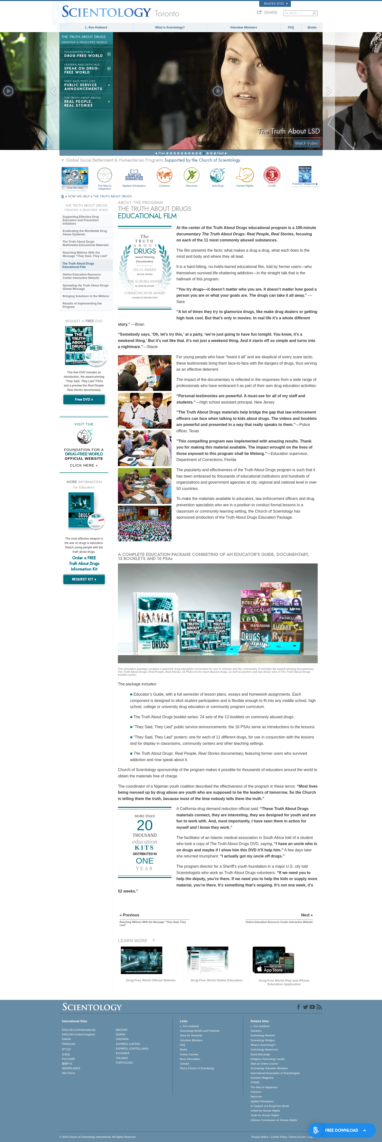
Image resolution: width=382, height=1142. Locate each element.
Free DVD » (84, 399)
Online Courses (189, 1054)
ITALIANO (122, 1058)
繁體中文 (67, 1063)
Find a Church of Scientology (197, 1068)
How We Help (75, 188)
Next (220, 153)
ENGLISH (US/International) (79, 1029)
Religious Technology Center (267, 1059)
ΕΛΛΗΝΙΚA (123, 1053)
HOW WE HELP (79, 196)
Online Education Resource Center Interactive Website (82, 276)
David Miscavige (260, 1054)
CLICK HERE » (84, 465)
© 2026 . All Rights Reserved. (97, 1136)
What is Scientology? (170, 27)
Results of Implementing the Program (82, 305)
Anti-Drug (217, 176)
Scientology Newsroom (264, 1049)
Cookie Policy (279, 1136)
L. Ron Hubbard (96, 27)
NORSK (120, 1034)
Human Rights (245, 176)
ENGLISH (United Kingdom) (78, 1034)
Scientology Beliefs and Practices (200, 1030)
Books (312, 27)
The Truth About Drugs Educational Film (78, 265)
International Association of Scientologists (275, 1073)
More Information (190, 1059)
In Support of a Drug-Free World (269, 1106)
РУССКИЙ (68, 1059)
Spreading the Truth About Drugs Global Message (86, 287)
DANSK (66, 1039)
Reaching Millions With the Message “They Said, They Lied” (85, 254)
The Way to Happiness (104, 178)
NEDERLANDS (71, 1068)
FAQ (291, 27)
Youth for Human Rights (264, 1115)
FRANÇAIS (69, 1043)
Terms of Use (297, 1136)
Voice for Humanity (191, 1035)
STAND (254, 1082)
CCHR (272, 176)
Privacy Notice (259, 1136)
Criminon (164, 176)
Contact (184, 1063)
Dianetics (255, 1030)
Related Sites (276, 3)
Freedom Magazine (305, 185)
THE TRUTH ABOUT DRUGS (112, 196)
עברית (66, 1049)
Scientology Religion (262, 1040)
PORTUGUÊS (124, 1062)
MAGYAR (121, 1029)
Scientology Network (262, 1035)
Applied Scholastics (133, 176)
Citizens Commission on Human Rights (273, 1120)
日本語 (66, 1054)
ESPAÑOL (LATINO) (128, 1043)
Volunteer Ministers (243, 27)
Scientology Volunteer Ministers (269, 1068)
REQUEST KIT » (84, 579)
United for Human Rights (265, 1110)
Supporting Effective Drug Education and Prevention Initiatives (81, 220)
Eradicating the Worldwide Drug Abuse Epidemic (85, 232)
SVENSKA (122, 1039)
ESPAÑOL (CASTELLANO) (132, 1048)
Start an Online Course (264, 1063)
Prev (162, 153)
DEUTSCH (68, 1073)
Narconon (192, 176)
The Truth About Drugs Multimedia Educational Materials (86, 243)
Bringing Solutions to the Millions (86, 296)
